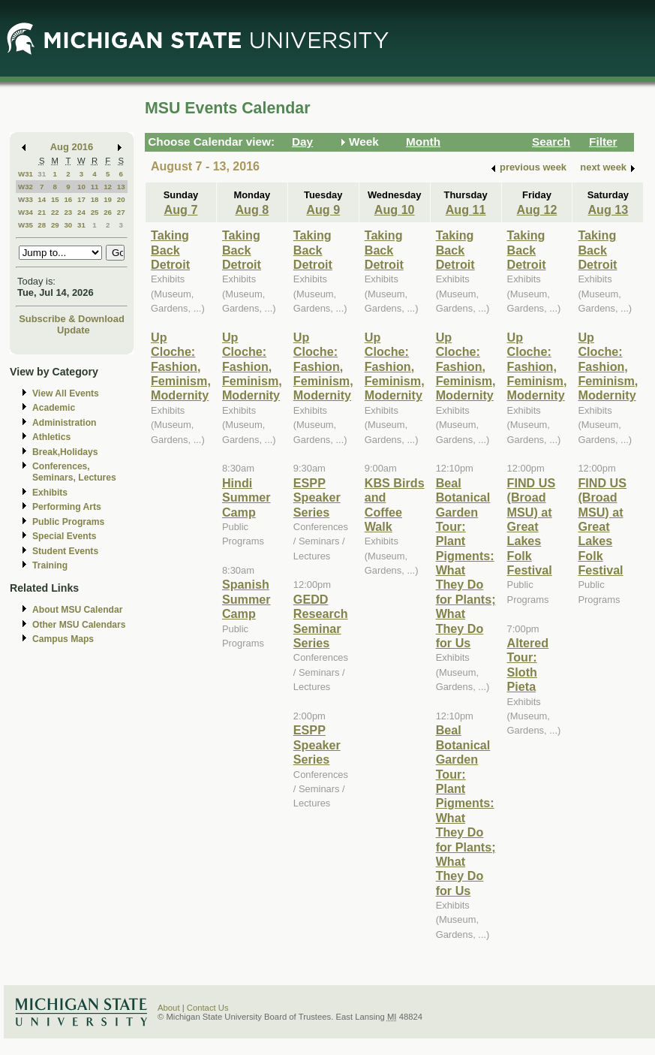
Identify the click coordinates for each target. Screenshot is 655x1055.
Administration (64, 422)
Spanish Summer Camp (246, 598)
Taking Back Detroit (170, 249)
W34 (25, 212)
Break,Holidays (65, 452)
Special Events (64, 536)
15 (55, 199)
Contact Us (208, 1007)
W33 (25, 199)
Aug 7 (181, 209)
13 (121, 186)
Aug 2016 (71, 146)
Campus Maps (63, 639)
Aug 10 (394, 209)
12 (108, 186)
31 (42, 174)
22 (55, 212)
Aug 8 (252, 209)
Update (73, 330)
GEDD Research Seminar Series (320, 621)
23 (68, 212)
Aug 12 (537, 209)
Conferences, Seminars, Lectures (74, 472)
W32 (25, 186)
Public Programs (68, 522)
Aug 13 (607, 209)
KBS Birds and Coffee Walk (395, 504)
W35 (25, 225)
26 (108, 212)
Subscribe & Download (72, 318)
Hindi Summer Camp (246, 497)
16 (68, 199)
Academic (53, 407)
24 (81, 212)
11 (95, 186)
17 (81, 199)
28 (42, 225)
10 (81, 186)
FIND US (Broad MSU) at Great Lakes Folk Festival (531, 526)
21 (42, 212)
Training (50, 565)
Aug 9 (323, 209)
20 (121, 199)
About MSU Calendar (77, 609)
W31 (25, 174)
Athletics (51, 437)
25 (95, 212)
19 (108, 199)
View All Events (65, 393)
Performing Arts (66, 507)
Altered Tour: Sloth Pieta (528, 664)
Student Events (65, 551)
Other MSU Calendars (79, 624)
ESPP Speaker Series (317, 497)
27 (121, 212)
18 (95, 199)
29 (55, 225)
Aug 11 (466, 209)
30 (68, 225)
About (169, 1007)
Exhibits (50, 492)
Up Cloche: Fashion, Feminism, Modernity (181, 366)
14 (42, 199)
